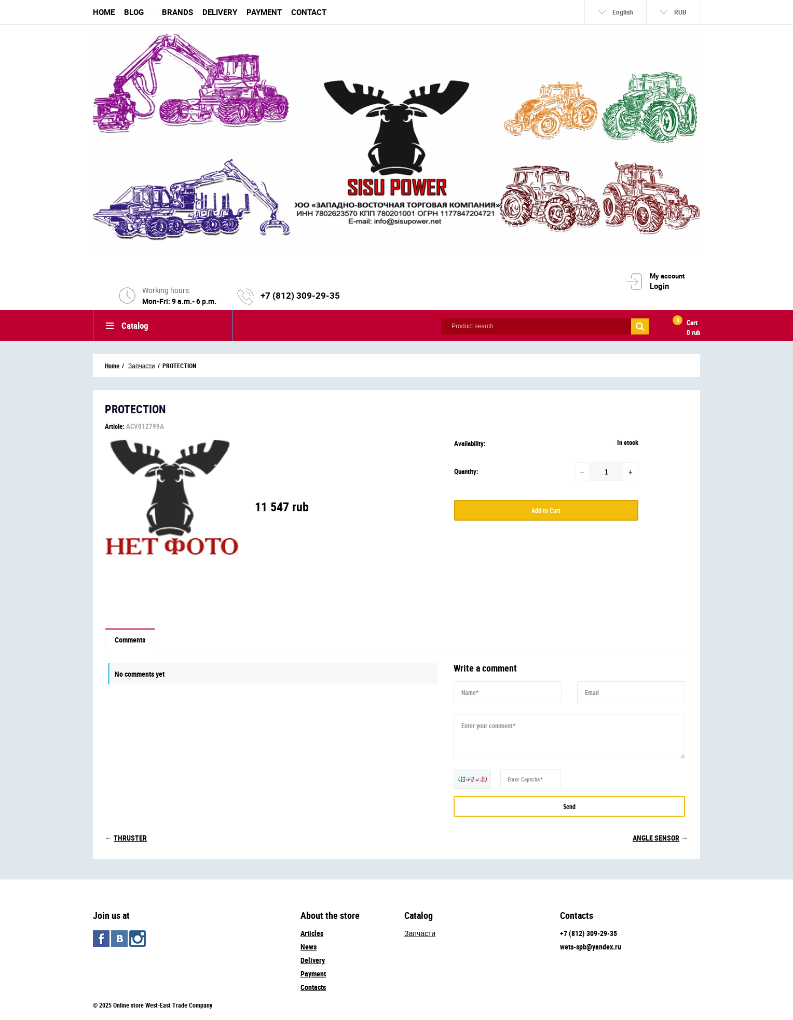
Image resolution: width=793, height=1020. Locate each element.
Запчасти (419, 933)
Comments (130, 640)
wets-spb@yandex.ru (590, 947)
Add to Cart (545, 510)
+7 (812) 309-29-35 (300, 295)
